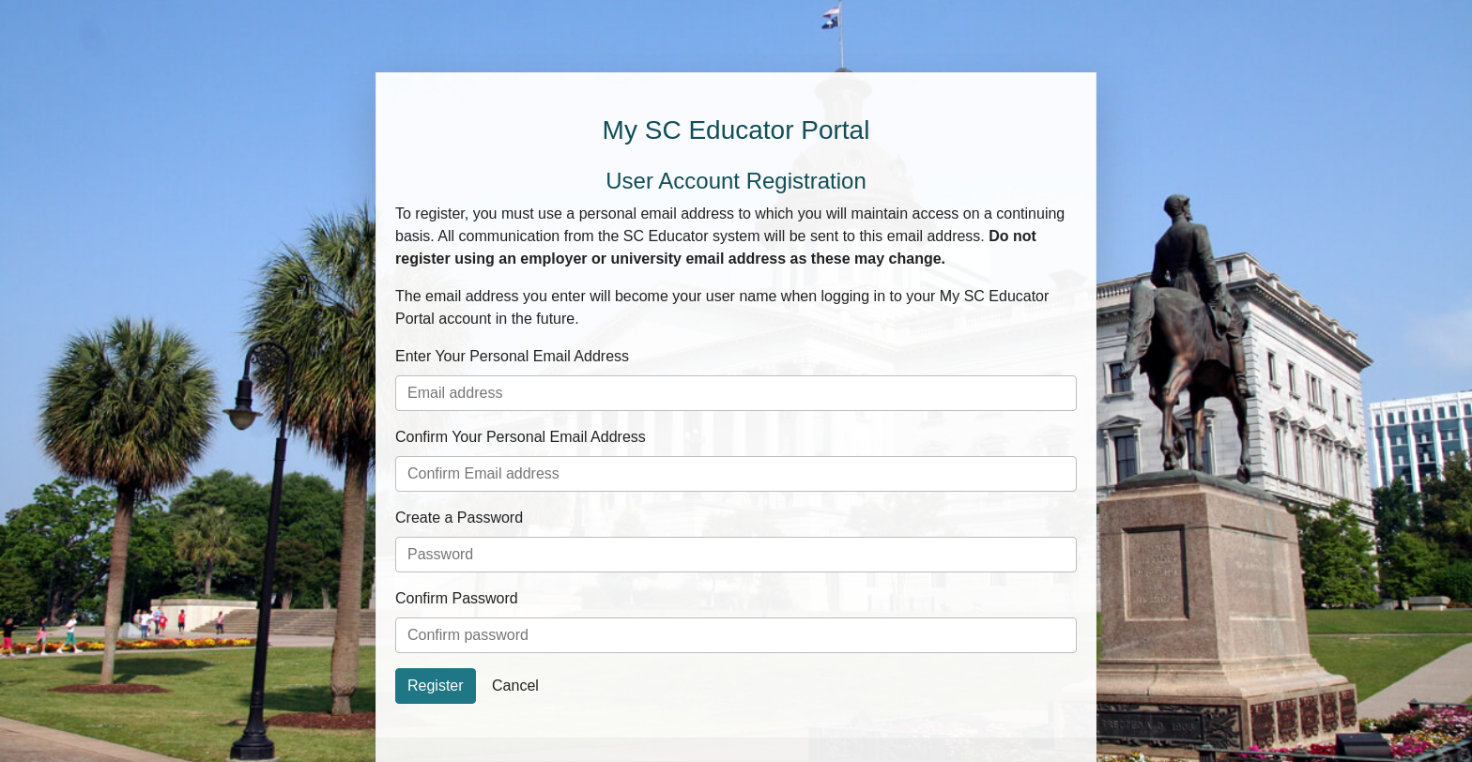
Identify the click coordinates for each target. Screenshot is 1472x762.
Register (435, 685)
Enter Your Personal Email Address (512, 356)
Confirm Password (456, 598)
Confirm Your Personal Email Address (520, 437)
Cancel (515, 685)
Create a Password (459, 518)
